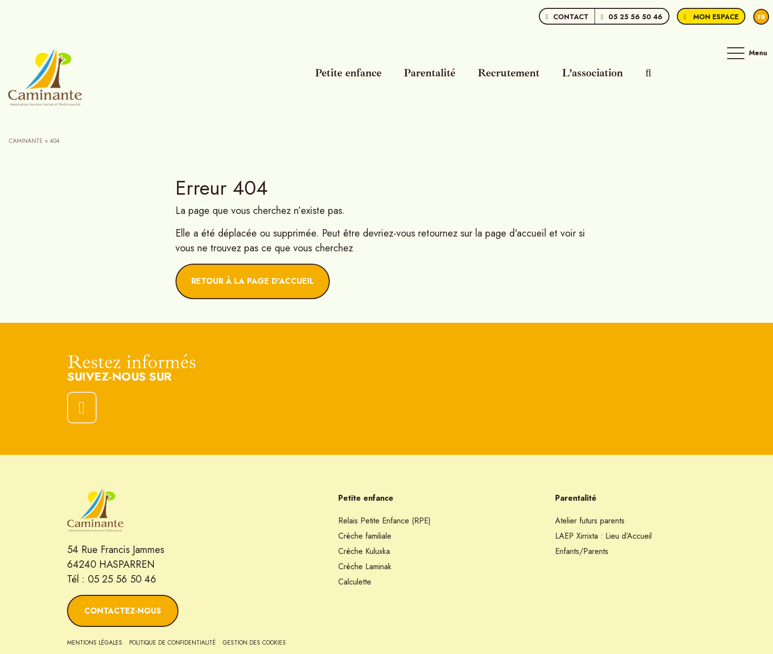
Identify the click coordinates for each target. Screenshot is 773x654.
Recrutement (509, 73)
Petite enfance (348, 73)
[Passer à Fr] (761, 17)
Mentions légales (94, 642)
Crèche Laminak (364, 566)
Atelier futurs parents (590, 520)
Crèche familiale (364, 536)
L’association (592, 73)
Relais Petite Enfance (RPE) (384, 520)
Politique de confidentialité (172, 642)
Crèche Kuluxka (364, 551)
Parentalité (430, 73)
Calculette (354, 581)
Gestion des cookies (254, 642)
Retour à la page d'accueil (252, 281)
